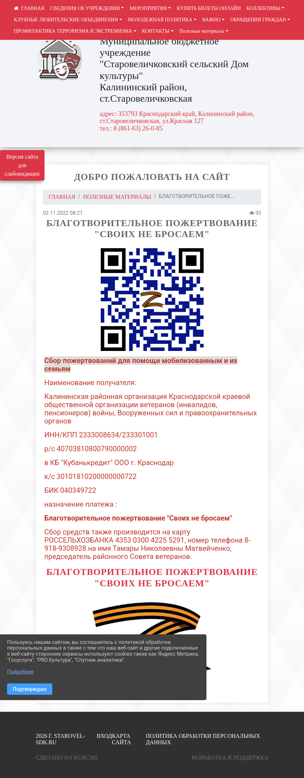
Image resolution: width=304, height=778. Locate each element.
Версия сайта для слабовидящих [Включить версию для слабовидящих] (22, 165)
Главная (61, 197)
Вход (104, 736)
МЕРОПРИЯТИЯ (148, 8)
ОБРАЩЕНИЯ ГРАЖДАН (258, 19)
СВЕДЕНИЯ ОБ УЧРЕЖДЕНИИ (85, 8)
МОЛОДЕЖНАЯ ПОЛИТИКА (160, 19)
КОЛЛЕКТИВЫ (263, 8)
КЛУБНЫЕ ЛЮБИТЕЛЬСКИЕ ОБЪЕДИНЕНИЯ (66, 19)
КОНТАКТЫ (155, 31)
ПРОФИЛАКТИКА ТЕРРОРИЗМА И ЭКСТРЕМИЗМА (73, 31)
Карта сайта (121, 739)
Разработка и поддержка (230, 758)
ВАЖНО (211, 19)
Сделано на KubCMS (67, 758)
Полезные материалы (202, 31)
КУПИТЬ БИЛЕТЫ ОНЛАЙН (209, 8)
